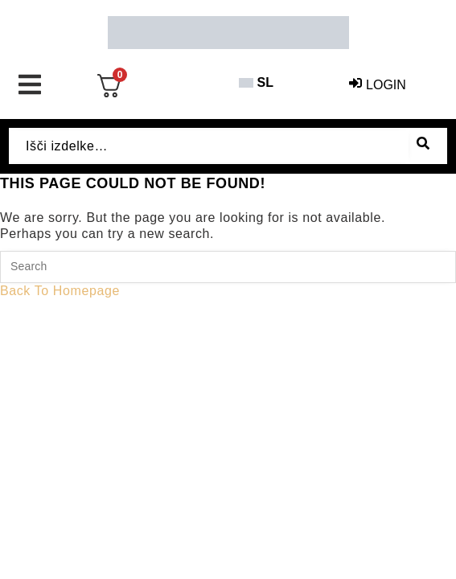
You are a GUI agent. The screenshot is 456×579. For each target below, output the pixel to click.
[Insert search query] (228, 267)
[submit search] (423, 146)
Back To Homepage (60, 291)
